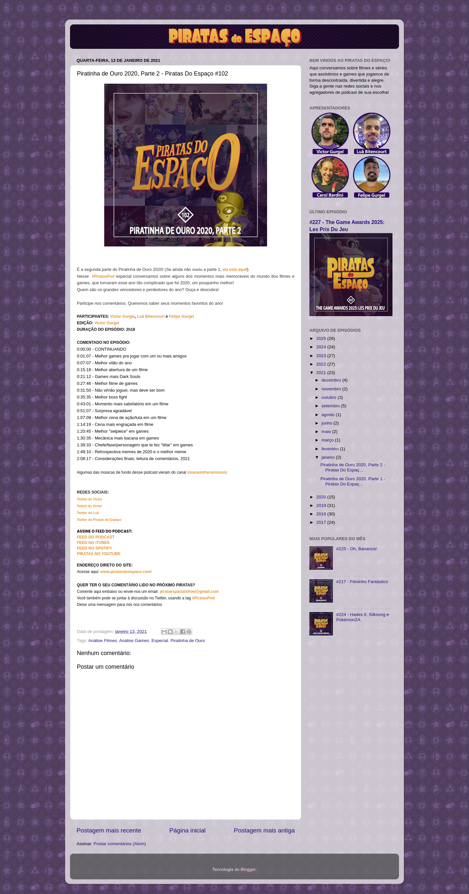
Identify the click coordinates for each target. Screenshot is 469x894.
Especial (159, 640)
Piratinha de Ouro (187, 640)
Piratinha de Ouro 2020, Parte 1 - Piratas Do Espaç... (352, 481)
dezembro (331, 380)
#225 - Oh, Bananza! (356, 548)
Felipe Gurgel (181, 316)
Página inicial (187, 830)
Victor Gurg (121, 316)
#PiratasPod (103, 276)
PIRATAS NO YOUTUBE (99, 554)
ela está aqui (234, 269)
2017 (321, 522)
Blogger (248, 869)
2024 (321, 346)
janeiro (328, 457)
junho (327, 423)
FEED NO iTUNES (93, 542)
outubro (329, 397)
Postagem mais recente (109, 830)
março (328, 440)
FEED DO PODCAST (95, 537)
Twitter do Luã (88, 513)
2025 (321, 338)
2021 (321, 372)
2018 (321, 513)
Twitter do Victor (89, 499)
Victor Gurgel (106, 323)
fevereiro (330, 448)
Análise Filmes (102, 640)
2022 (321, 364)
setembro (331, 405)
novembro (331, 388)
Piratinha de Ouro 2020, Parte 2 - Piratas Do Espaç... (352, 467)
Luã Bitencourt (151, 316)
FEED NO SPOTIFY (94, 548)
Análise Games (134, 640)
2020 (321, 497)
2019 (321, 505)
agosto (328, 414)
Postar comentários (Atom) (120, 843)
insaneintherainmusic (207, 472)
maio (326, 431)
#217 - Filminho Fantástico (362, 581)
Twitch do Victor (89, 506)
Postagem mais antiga (264, 830)
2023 (321, 355)
